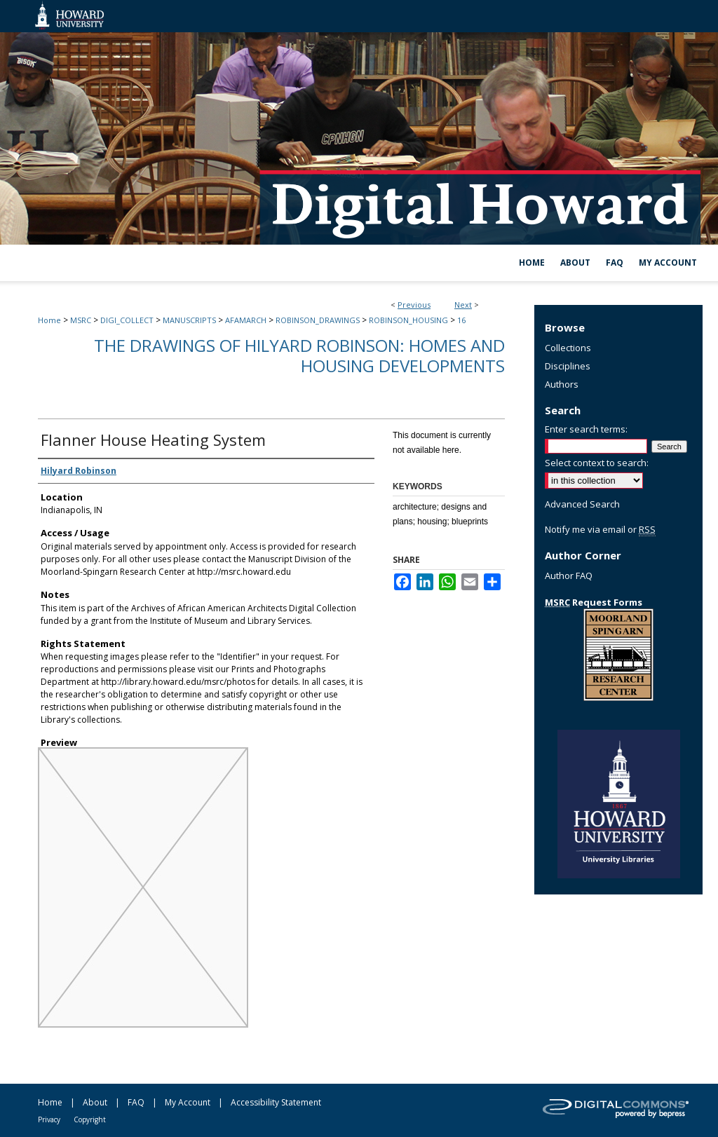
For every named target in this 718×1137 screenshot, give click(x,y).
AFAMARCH (245, 320)
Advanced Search (582, 504)
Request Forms (593, 602)
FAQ (136, 1102)
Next (463, 304)
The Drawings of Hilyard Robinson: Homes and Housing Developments (299, 355)
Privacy (49, 1119)
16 (461, 320)
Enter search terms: (586, 429)
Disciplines (567, 366)
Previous (414, 304)
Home (49, 320)
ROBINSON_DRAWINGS (318, 320)
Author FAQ (568, 575)
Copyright (90, 1119)
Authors (561, 384)
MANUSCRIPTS (189, 320)
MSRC (80, 320)
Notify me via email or (600, 529)
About (95, 1102)
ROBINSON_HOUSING (408, 320)
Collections (568, 347)
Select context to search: (597, 462)
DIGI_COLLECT (127, 320)
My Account (187, 1102)
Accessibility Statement (276, 1102)
